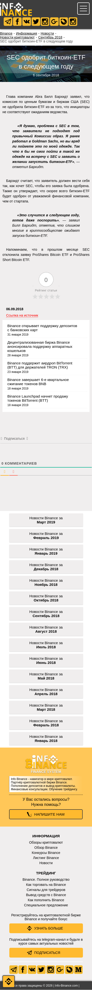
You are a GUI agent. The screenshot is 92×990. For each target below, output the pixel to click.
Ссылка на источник (22, 316)
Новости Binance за (46, 520)
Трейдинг (46, 873)
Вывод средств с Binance (46, 895)
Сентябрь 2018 (50, 38)
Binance (6, 34)
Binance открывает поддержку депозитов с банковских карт (42, 328)
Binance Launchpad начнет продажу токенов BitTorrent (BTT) (37, 398)
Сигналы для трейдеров (46, 890)
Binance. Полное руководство (46, 880)
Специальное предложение (46, 905)
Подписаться (47, 953)
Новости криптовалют (17, 38)
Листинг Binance (46, 858)
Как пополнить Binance (46, 900)
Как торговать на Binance (46, 885)
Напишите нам (49, 814)
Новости (47, 34)
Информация (26, 34)
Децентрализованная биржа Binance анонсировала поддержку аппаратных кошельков (39, 346)
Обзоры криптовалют (46, 843)
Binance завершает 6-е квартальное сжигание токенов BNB (38, 382)
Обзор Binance (46, 848)
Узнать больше (48, 928)
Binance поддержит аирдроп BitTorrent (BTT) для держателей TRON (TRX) (39, 365)
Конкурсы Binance (46, 853)
